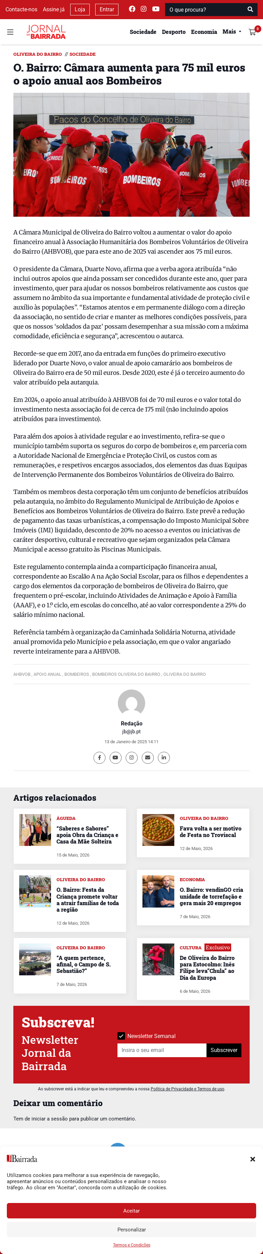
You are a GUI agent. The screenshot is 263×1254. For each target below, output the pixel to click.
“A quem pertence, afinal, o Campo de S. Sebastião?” (84, 964)
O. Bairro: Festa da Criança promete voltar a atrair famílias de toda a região (88, 899)
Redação (131, 723)
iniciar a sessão (50, 1119)
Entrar (107, 9)
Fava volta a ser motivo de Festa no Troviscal (210, 831)
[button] (252, 1158)
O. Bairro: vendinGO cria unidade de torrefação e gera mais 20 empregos (211, 896)
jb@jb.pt (131, 732)
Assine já (54, 9)
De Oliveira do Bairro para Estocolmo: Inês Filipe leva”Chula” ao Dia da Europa (207, 967)
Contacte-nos (21, 9)
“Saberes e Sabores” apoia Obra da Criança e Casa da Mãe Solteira (87, 835)
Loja (80, 9)
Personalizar (131, 1230)
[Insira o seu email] (162, 1050)
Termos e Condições (131, 1245)
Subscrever (224, 1050)
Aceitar (131, 1211)
